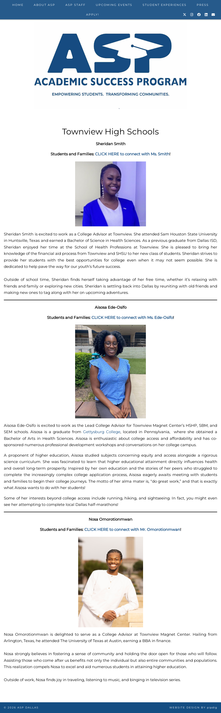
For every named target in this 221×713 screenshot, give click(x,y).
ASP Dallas (28, 707)
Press (203, 5)
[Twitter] (185, 14)
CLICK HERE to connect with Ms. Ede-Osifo (132, 317)
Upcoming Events (114, 5)
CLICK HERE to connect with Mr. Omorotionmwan (132, 529)
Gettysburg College (101, 431)
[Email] (213, 14)
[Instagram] (192, 14)
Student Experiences (165, 5)
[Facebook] (199, 14)
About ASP (44, 5)
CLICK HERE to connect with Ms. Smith (132, 154)
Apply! (92, 14)
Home (18, 5)
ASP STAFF (75, 5)
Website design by (193, 707)
